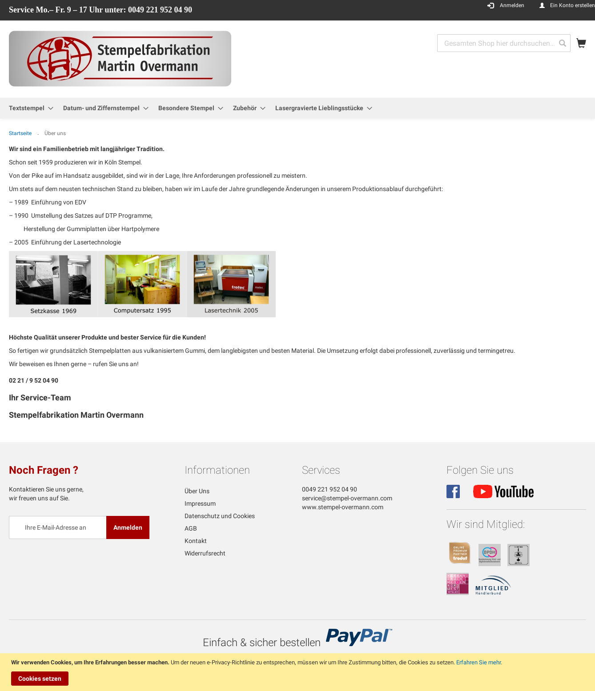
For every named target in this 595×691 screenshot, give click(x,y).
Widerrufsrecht (205, 553)
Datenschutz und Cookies (220, 515)
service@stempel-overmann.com (347, 498)
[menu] (297, 108)
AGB (191, 528)
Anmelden (512, 5)
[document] (298, 672)
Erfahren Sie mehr (478, 662)
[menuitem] (28, 108)
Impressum (200, 503)
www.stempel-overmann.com (342, 507)
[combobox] (504, 43)
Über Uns (197, 491)
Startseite (21, 133)
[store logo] (120, 59)
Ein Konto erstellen (572, 5)
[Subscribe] (127, 527)
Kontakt (196, 540)
